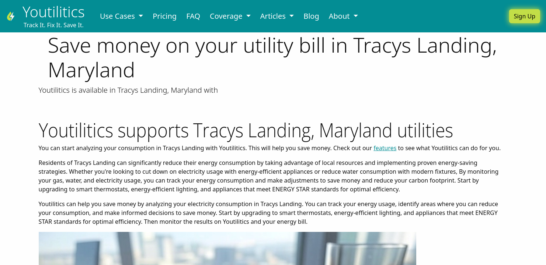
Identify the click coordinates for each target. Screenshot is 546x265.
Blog (311, 16)
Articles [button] (274, 16)
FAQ (193, 16)
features (384, 148)
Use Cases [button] (118, 16)
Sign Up (524, 16)
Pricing (165, 16)
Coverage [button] (227, 16)
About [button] (340, 16)
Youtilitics (53, 11)
